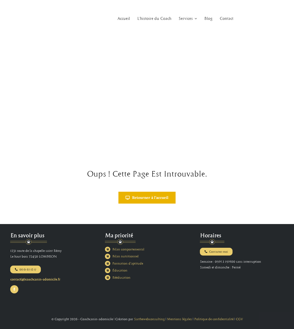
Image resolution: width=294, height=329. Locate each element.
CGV (239, 319)
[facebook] (14, 289)
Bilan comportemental (128, 249)
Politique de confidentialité (214, 319)
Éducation (119, 270)
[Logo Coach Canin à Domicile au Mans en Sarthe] (22, 4)
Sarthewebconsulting (149, 319)
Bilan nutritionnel (125, 256)
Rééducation (121, 277)
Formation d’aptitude (127, 263)
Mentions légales (179, 319)
